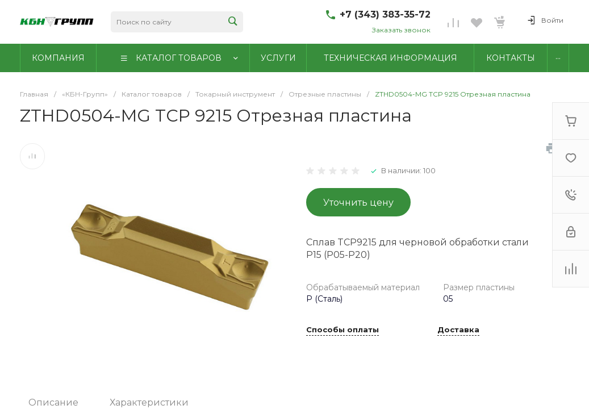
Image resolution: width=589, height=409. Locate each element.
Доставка (458, 330)
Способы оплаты (342, 330)
